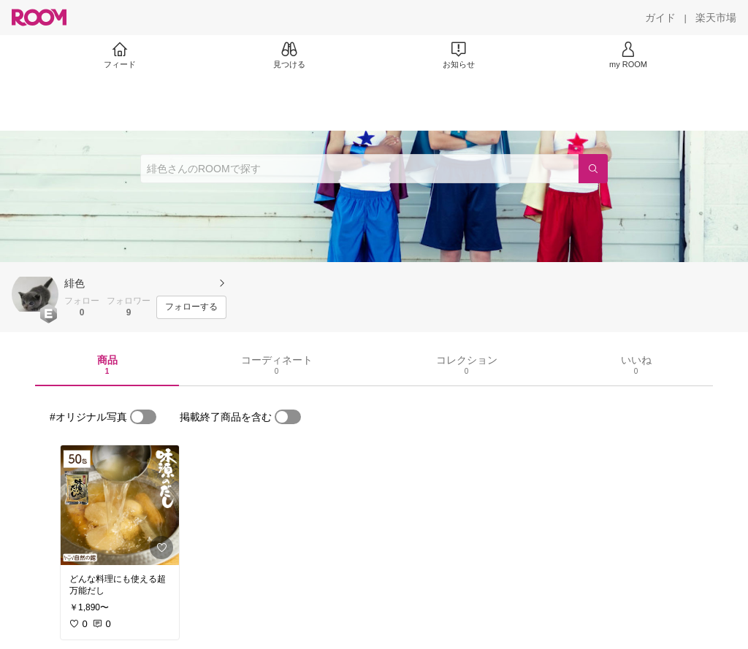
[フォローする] (191, 307)
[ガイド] (660, 17)
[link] (120, 505)
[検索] (593, 168)
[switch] (143, 417)
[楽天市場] (715, 17)
